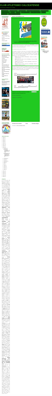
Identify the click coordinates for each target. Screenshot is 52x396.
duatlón (6, 266)
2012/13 (5, 190)
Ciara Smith (4, 246)
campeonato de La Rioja (6, 224)
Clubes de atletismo (5, 12)
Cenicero (3, 244)
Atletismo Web (4, 61)
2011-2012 (4, 189)
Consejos (13, 12)
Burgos (6, 215)
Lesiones (43, 12)
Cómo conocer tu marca (35, 12)
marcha (3, 313)
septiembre (5, 161)
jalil (6, 298)
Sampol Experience (4, 347)
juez (9, 302)
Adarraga (3, 202)
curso (2, 264)
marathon (3, 311)
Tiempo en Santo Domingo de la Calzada (45, 52)
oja (3, 328)
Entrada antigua (35, 123)
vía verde (3, 380)
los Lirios (7, 310)
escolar (9, 272)
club (3, 252)
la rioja (8, 304)
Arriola (9, 204)
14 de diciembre (7, 183)
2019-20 (8, 197)
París (5, 330)
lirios (9, 307)
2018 (9, 195)
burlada (9, 215)
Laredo (9, 306)
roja (6, 344)
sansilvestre (3, 355)
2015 (9, 193)
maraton (7, 311)
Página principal (5, 10)
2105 (4, 198)
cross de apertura (4, 261)
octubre (5, 159)
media (4, 316)
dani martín (5, 265)
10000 (3, 183)
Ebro (9, 266)
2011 (4, 175)
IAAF (2, 63)
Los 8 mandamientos (25, 12)
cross (8, 257)
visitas (8, 385)
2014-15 (5, 193)
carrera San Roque (5, 241)
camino (7, 222)
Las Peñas (4, 307)
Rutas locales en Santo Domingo (33, 10)
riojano (3, 344)
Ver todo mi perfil (4, 40)
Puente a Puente (4, 336)
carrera (8, 230)
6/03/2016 (3, 199)
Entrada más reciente (17, 123)
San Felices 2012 (7, 348)
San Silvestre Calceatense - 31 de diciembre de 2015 (7, 150)
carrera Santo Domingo (5, 242)
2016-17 (4, 195)
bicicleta (5, 214)
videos (9, 380)
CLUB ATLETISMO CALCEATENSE (19, 5)
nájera (3, 325)
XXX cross (7, 391)
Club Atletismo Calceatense (5, 34)
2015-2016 (5, 194)
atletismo (4, 207)
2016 (4, 145)
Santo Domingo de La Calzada (6, 361)
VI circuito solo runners (6, 378)
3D (6, 198)
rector (3, 339)
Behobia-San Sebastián (6, 212)
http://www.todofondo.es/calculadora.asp (6, 84)
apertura (3, 204)
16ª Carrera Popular (7, 184)
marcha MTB (7, 313)
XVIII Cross (3, 391)
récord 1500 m (8, 338)
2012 (4, 173)
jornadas (7, 299)
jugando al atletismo (6, 303)
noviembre (5, 158)
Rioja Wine (7, 343)
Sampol (8, 346)
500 (8, 198)
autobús (3, 209)
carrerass (3, 243)
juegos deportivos (4, 301)
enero (5, 169)
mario (6, 314)
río (4, 343)
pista (6, 331)
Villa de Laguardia (7, 384)
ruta (8, 345)
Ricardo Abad (3, 342)
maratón (3, 312)
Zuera (5, 393)
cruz (8, 263)
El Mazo (6, 268)
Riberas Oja (7, 341)
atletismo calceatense (5, 208)
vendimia (7, 376)
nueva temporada (8, 327)
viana (6, 380)
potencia (7, 333)
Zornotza (3, 393)
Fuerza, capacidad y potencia (14, 14)
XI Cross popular (7, 386)
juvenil (3, 304)
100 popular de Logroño (5, 182)
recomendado (3, 338)
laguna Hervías (4, 306)
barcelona (6, 210)
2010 (4, 176)
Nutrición (18, 12)
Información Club (22, 10)
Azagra (3, 210)
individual (3, 293)
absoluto (8, 201)
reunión (4, 341)
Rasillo (2, 337)
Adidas (6, 202)
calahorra (7, 216)
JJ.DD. (4, 299)
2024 (4, 137)
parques (9, 330)
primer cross (7, 335)
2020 (4, 140)
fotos (4, 281)
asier (3, 205)
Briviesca (3, 215)
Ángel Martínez (7, 203)
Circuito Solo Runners (5, 57)
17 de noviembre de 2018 (6, 185)
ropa (9, 344)
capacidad (4, 230)
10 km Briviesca (6, 181)
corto (2, 254)
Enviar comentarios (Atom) (21, 125)
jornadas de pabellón (5, 300)
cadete (3, 216)
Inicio (27, 123)
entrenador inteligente (5, 271)
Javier (9, 298)
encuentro (6, 269)
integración (3, 295)
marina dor (3, 314)
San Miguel (4, 349)
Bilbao (8, 214)
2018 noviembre (5, 196)
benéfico (4, 213)
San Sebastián (5, 350)
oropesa (6, 328)
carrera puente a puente (5, 240)
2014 (8, 192)
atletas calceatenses (5, 206)
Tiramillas (3, 58)
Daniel (9, 265)
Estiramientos (4, 14)
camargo (3, 222)
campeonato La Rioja (5, 228)
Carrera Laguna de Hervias (6, 235)
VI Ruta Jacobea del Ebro (5, 379)
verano (3, 377)
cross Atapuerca (4, 259)
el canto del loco (5, 267)
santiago (3, 357)
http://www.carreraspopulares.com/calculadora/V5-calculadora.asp (6, 82)
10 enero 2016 (6, 180)
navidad (4, 326)
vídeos (3, 381)
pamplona (7, 329)
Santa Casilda (7, 356)
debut (3, 266)
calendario (6, 219)
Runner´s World (5, 345)
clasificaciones (4, 251)
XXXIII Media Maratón (5, 392)
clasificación (4, 250)
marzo (5, 166)
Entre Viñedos (7, 270)
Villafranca (4, 385)
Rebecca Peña (7, 337)
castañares (7, 243)
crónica (5, 254)
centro (6, 244)
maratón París (7, 312)
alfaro (9, 202)
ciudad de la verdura (6, 249)
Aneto (3, 203)
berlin (2, 214)
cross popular (4, 263)
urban (6, 373)
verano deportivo (7, 377)
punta (8, 336)
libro (7, 307)
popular (7, 332)
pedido (3, 331)
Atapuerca (7, 205)
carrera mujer (4, 236)
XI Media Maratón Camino (5, 387)
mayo (5, 165)
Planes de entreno (44, 10)
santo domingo (6, 358)
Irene (7, 295)
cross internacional (6, 262)
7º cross (7, 199)
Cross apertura (6, 258)
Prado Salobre (4, 334)
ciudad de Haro (7, 248)
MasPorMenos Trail (7, 315)
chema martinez (8, 245)
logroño (4, 308)
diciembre (5, 148)
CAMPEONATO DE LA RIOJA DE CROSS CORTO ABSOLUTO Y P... (7, 155)
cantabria (9, 229)
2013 (4, 172)
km (5, 304)
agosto (5, 162)
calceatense (5, 217)
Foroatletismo (4, 62)
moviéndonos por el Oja (6, 323)
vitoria (2, 386)
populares (3, 333)
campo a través (4, 229)
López (2, 310)
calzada (4, 221)
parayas (3, 330)
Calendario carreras (13, 10)
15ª (2, 184)
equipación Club (4, 272)
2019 (4, 141)
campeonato (4, 223)
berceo (8, 213)
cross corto (7, 260)
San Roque (8, 349)
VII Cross (6, 382)
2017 (4, 144)
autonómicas (7, 209)
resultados (8, 340)
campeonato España (6, 227)
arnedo (6, 204)
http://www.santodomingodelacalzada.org (6, 56)
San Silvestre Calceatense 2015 (21, 93)
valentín (6, 375)
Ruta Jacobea (4, 346)
